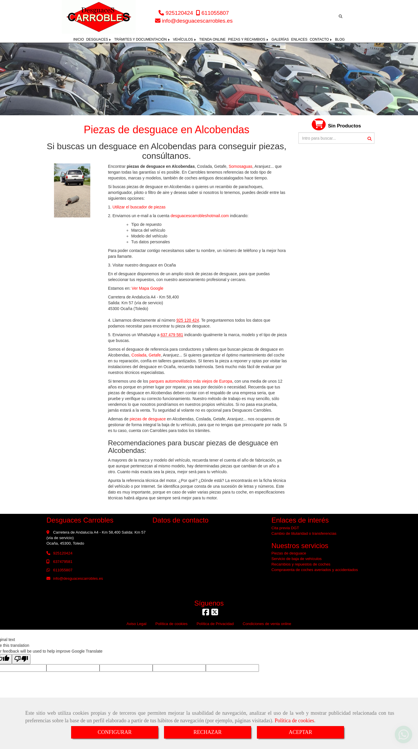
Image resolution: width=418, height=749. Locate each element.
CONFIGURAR (114, 732)
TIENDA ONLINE (212, 39)
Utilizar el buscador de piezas (138, 207)
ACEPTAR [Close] (300, 732)
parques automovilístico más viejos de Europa (190, 381)
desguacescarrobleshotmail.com (199, 215)
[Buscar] (336, 138)
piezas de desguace (148, 419)
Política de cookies (294, 720)
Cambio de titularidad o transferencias (303, 533)
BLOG (340, 39)
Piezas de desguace (288, 553)
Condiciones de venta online (267, 624)
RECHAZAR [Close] (207, 732)
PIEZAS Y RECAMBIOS (248, 39)
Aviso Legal (137, 624)
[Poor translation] (21, 659)
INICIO (78, 39)
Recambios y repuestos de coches (300, 564)
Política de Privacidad (215, 624)
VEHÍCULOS (185, 39)
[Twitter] (214, 613)
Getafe (155, 355)
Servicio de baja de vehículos (296, 559)
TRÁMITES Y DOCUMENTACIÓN (142, 39)
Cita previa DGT (285, 528)
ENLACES (299, 39)
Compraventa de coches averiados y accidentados (314, 570)
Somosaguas (241, 166)
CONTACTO (321, 39)
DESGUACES (99, 39)
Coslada (138, 355)
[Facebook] (205, 613)
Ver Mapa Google (147, 288)
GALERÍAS (280, 39)
